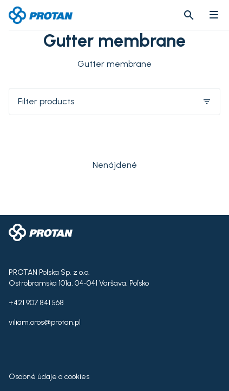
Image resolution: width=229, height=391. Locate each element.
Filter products (114, 101)
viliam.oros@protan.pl (45, 322)
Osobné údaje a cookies (49, 376)
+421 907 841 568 (36, 302)
